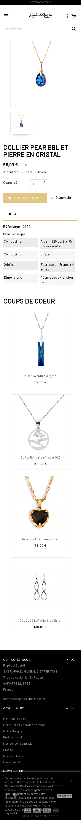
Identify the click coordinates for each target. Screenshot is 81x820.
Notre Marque (12, 731)
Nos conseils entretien (18, 743)
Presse (8, 750)
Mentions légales (14, 718)
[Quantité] (35, 183)
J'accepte (64, 796)
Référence (11, 226)
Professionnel (12, 737)
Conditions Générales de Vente (24, 725)
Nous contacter (14, 756)
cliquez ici (11, 813)
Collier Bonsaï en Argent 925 (41, 457)
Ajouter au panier (25, 198)
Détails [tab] (15, 214)
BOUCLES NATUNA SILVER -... (40, 620)
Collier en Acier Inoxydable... (40, 539)
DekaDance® (12, 762)
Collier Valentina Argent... (40, 376)
